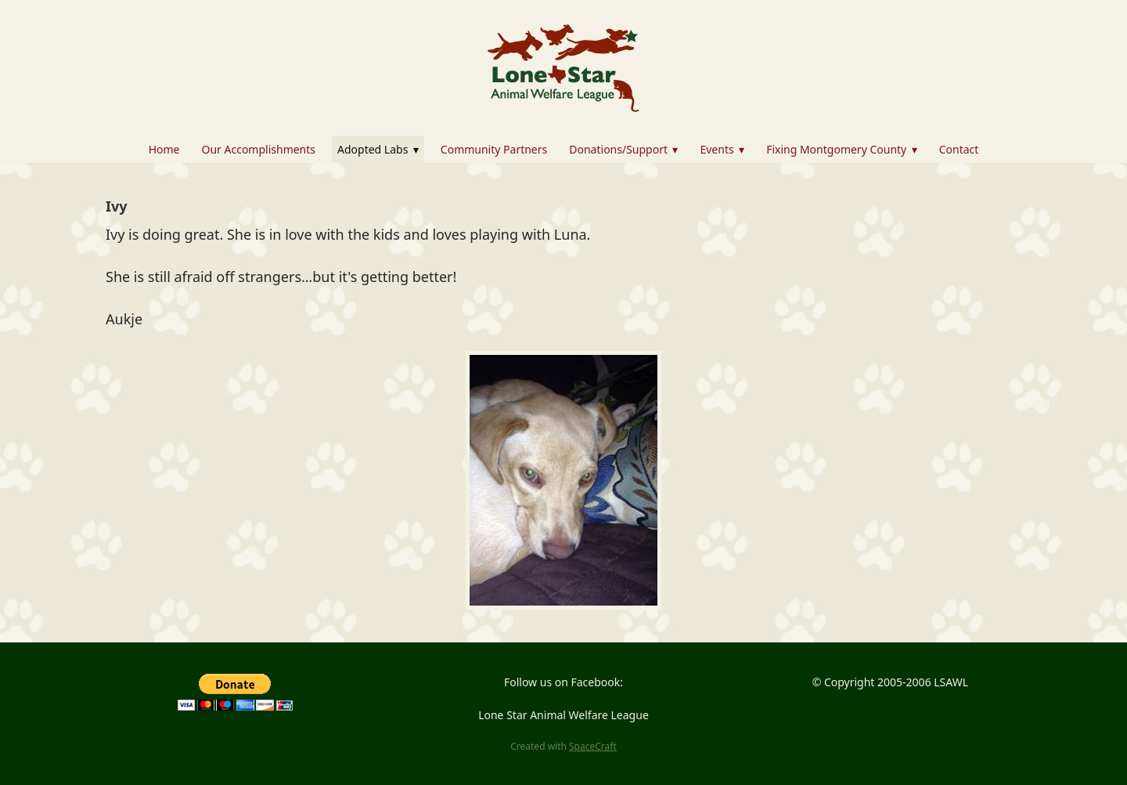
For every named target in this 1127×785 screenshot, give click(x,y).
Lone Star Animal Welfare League (563, 714)
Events (722, 149)
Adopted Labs (378, 149)
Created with (563, 746)
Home (164, 149)
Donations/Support (623, 149)
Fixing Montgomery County (841, 149)
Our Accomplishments (258, 149)
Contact (959, 149)
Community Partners (494, 149)
